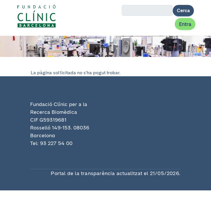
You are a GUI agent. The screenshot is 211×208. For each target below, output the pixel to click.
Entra (185, 24)
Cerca (183, 10)
